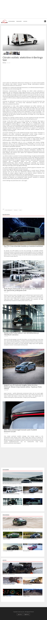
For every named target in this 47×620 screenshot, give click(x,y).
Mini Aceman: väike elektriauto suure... (11, 529)
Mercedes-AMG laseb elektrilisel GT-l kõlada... (12, 483)
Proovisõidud (6, 515)
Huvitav (25, 21)
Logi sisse (20, 614)
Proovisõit (19, 21)
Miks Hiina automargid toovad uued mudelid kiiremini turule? (20, 431)
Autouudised (11, 21)
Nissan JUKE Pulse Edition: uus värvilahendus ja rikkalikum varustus (21, 334)
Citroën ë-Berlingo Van (8, 210)
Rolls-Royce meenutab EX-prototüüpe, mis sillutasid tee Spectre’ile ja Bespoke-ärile (23, 289)
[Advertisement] (23, 9)
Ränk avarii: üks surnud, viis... (9, 574)
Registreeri (26, 614)
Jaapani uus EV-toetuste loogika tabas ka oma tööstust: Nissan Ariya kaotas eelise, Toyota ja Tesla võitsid (23, 387)
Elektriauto (15, 210)
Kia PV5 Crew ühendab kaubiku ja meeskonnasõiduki (23, 246)
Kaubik (20, 210)
